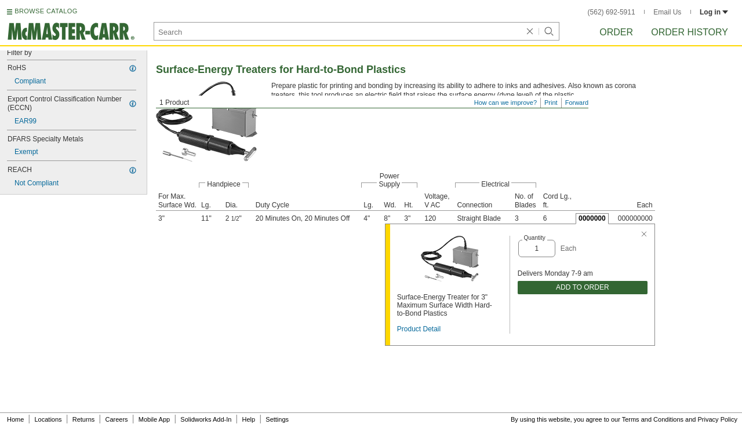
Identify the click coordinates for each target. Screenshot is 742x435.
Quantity (534, 238)
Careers (116, 419)
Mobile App (154, 419)
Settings (277, 419)
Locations (48, 419)
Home (15, 419)
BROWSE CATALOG (45, 11)
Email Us (667, 12)
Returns (83, 419)
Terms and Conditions (652, 419)
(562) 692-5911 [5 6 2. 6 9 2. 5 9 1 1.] (611, 12)
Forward (576, 102)
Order (616, 32)
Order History (689, 32)
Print (551, 102)
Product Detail (419, 329)
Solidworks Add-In (205, 419)
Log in (714, 12)
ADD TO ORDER (582, 287)
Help (249, 419)
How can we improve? (505, 102)
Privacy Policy (717, 419)
